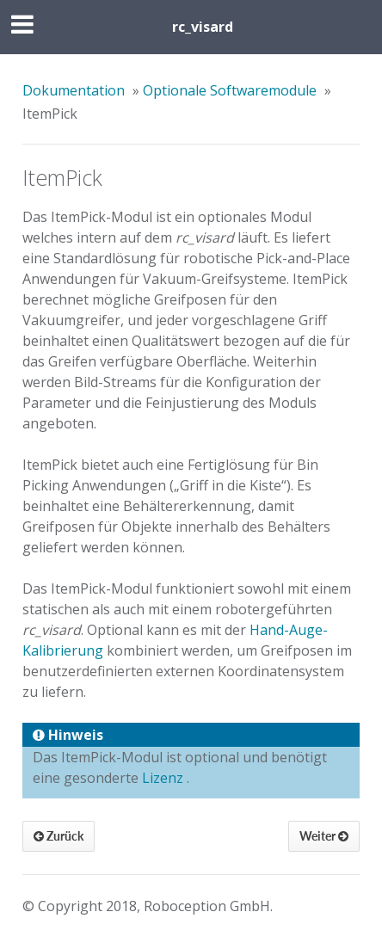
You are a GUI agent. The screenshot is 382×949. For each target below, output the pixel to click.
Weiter (323, 836)
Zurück (58, 836)
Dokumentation (73, 90)
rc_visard (202, 26)
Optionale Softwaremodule (230, 90)
